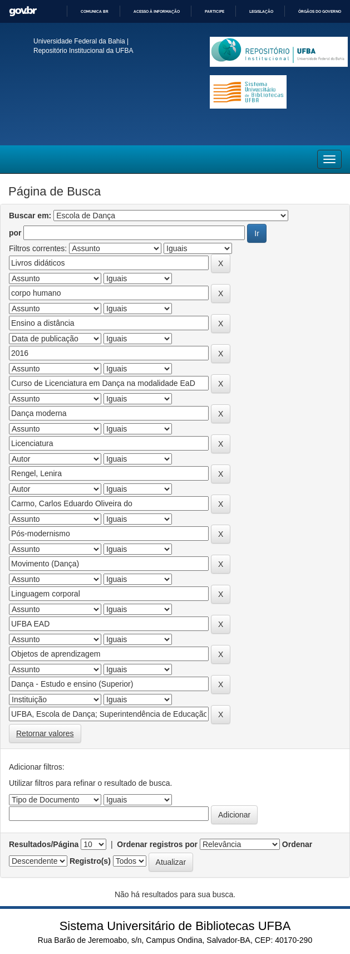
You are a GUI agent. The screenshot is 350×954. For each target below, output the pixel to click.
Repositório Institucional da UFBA (83, 51)
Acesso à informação (157, 11)
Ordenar (297, 844)
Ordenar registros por (157, 844)
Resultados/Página (43, 844)
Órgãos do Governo (319, 11)
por (15, 232)
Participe (214, 11)
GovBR (23, 11)
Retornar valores (45, 733)
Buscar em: (30, 215)
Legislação (261, 11)
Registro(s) (90, 861)
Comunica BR (95, 11)
